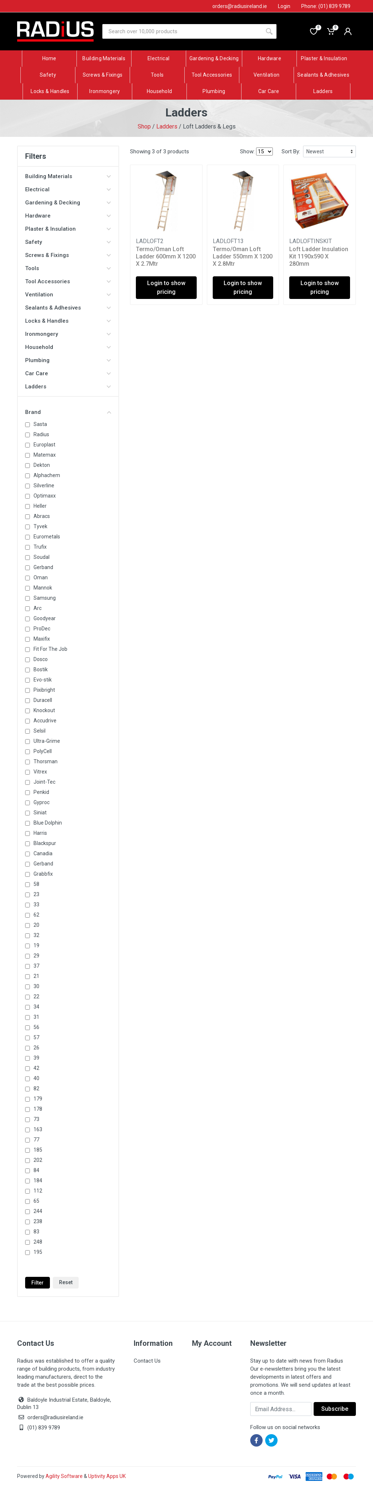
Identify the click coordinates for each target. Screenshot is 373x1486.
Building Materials (68, 176)
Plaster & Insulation (68, 229)
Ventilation (68, 294)
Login (284, 6)
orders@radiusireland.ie (55, 1417)
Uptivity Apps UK (107, 1476)
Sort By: (291, 151)
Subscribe (334, 1408)
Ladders (166, 126)
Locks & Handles (68, 321)
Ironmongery (68, 334)
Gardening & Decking (68, 202)
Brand (68, 412)
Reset (65, 1282)
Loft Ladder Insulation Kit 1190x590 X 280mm (318, 256)
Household (68, 347)
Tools (68, 268)
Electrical (68, 189)
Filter (37, 1283)
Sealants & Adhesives (68, 307)
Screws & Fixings (68, 255)
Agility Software (64, 1476)
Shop (144, 126)
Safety (68, 242)
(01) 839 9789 (38, 1427)
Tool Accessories (68, 281)
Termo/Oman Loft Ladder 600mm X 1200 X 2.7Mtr (166, 256)
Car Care (68, 373)
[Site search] (182, 31)
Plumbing (68, 360)
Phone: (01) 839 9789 (325, 6)
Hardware (68, 215)
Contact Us (147, 1361)
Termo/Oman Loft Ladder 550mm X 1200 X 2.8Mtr (242, 256)
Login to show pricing (166, 287)
